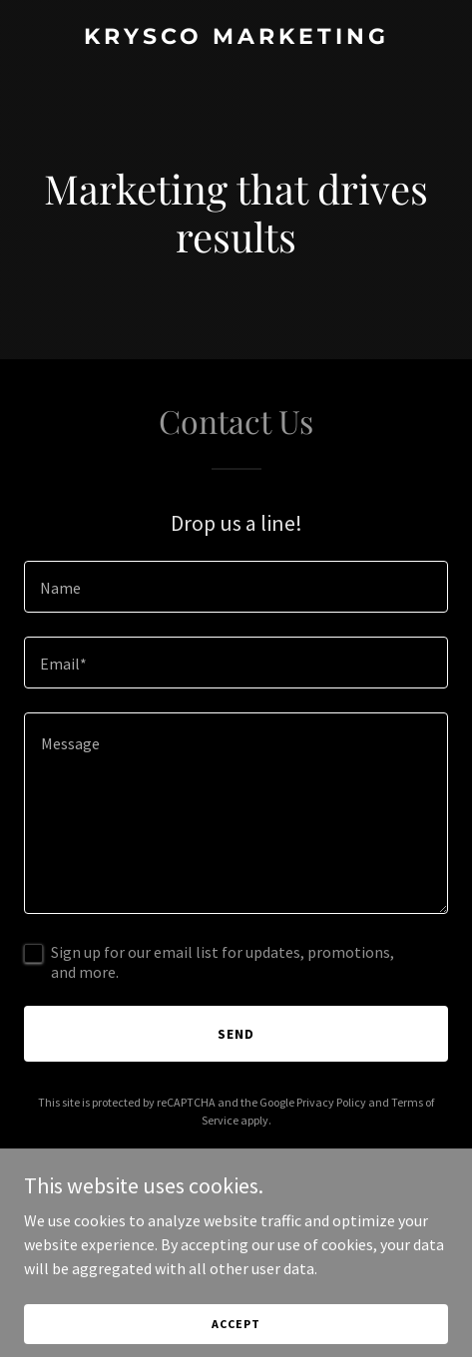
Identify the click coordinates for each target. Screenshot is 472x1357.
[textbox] (236, 587)
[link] (236, 38)
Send (236, 1034)
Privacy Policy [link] (331, 1102)
